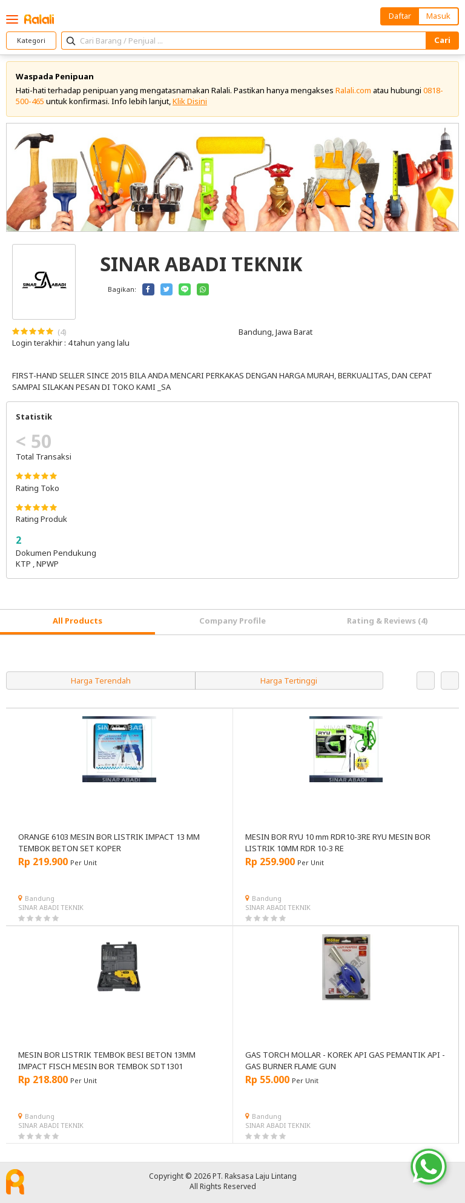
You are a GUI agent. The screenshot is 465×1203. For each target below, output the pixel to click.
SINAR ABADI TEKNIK (51, 907)
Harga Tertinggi (288, 680)
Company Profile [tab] (232, 620)
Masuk (438, 15)
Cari (442, 40)
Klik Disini (190, 101)
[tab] (77, 622)
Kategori (31, 40)
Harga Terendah (101, 680)
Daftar (400, 15)
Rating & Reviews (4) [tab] (387, 620)
